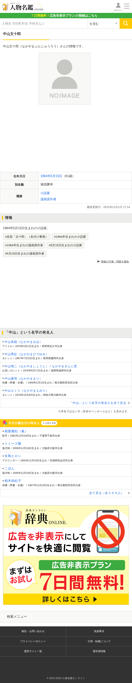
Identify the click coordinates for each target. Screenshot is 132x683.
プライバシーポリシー (33, 641)
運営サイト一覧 (33, 651)
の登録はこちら (64, 15)
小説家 (45, 193)
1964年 (45, 176)
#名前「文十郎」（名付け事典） (26, 236)
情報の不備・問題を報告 (115, 261)
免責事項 (99, 631)
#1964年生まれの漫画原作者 (24, 245)
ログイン (118, 10)
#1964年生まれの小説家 (70, 236)
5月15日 (56, 176)
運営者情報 (99, 651)
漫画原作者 (48, 199)
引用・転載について (99, 641)
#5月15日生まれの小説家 (65, 245)
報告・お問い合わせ (33, 631)
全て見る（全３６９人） (106, 493)
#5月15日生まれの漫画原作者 (24, 253)
